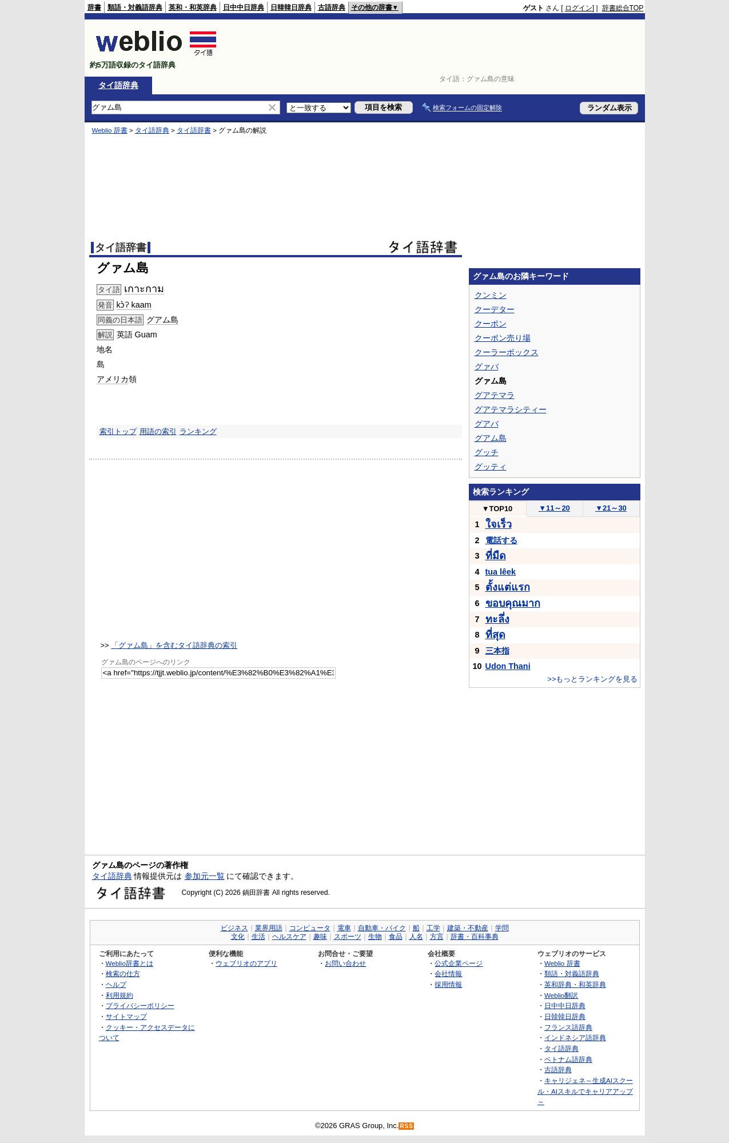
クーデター (495, 309)
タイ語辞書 (194, 130)
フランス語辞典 (568, 1027)
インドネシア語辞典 (575, 1037)
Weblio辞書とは (129, 963)
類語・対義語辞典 (134, 7)
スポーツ (347, 936)
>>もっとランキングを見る (592, 679)
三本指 (497, 650)
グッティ (491, 466)
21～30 (611, 508)
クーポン (491, 323)
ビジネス (234, 928)
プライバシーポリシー (140, 1005)
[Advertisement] (436, 48)
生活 (258, 936)
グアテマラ (495, 395)
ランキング (198, 431)
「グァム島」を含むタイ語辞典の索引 (174, 645)
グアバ (487, 423)
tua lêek (500, 571)
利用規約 (119, 995)
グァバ (487, 366)
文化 (238, 936)
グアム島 (162, 319)
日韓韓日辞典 (291, 7)
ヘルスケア (289, 936)
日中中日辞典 (243, 7)
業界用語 (268, 928)
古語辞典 (331, 7)
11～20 (554, 508)
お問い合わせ (345, 963)
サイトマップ (126, 1016)
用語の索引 (158, 431)
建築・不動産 (467, 928)
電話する (501, 540)
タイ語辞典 (118, 85)
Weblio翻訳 (561, 995)
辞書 (94, 7)
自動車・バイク (382, 928)
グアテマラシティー (511, 409)
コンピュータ (309, 928)
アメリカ (113, 379)
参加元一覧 (205, 876)
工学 (433, 928)
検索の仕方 (123, 973)
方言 (437, 936)
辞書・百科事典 (475, 936)
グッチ (487, 452)
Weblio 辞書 (110, 130)
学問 (502, 928)
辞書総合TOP (623, 8)
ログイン (578, 8)
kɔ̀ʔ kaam (134, 304)
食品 (396, 936)
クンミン (491, 295)
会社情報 (448, 973)
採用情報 (448, 984)
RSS (406, 1126)
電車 (344, 928)
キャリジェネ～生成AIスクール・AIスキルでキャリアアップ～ (585, 1091)
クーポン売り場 (503, 337)
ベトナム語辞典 (568, 1059)
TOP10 (497, 508)
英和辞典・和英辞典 (575, 984)
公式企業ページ (459, 963)
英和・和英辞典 (193, 7)
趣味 (320, 936)
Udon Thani (508, 666)
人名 (416, 936)
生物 (375, 936)
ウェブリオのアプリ (246, 963)
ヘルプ (116, 984)
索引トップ (118, 431)
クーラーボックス (507, 352)
